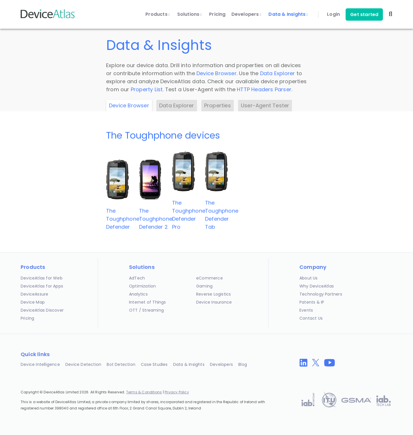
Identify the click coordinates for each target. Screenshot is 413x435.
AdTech (137, 278)
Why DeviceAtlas (316, 286)
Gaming (204, 286)
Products (157, 14)
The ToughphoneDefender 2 (155, 218)
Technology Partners (320, 294)
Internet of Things (147, 302)
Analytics (138, 294)
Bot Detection (121, 364)
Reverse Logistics (213, 294)
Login (333, 14)
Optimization (142, 286)
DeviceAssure (34, 294)
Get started (364, 14)
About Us (308, 278)
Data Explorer (277, 73)
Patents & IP (311, 302)
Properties (217, 105)
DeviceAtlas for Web (42, 278)
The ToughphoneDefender (122, 218)
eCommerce (209, 278)
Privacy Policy (177, 392)
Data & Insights (288, 14)
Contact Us (311, 318)
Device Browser (216, 73)
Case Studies (154, 364)
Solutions (189, 14)
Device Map (33, 302)
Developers (246, 14)
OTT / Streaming (146, 310)
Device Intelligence (40, 364)
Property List (147, 89)
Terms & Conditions (144, 392)
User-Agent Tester (265, 105)
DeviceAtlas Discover (42, 310)
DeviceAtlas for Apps (42, 286)
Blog (242, 364)
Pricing (217, 14)
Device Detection (83, 364)
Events (306, 310)
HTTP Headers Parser (264, 89)
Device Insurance (214, 302)
